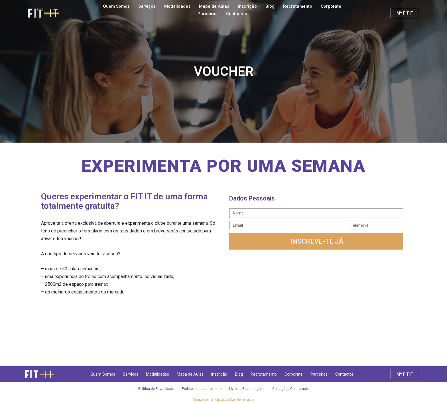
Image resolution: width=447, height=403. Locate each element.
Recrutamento (297, 6)
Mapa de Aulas (214, 6)
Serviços (147, 6)
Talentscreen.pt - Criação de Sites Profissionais (223, 399)
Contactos (236, 13)
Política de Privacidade (155, 389)
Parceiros (208, 13)
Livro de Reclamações (247, 389)
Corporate (331, 6)
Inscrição (247, 6)
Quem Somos (116, 6)
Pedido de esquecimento (201, 389)
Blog (270, 6)
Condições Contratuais (292, 389)
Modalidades (177, 6)
